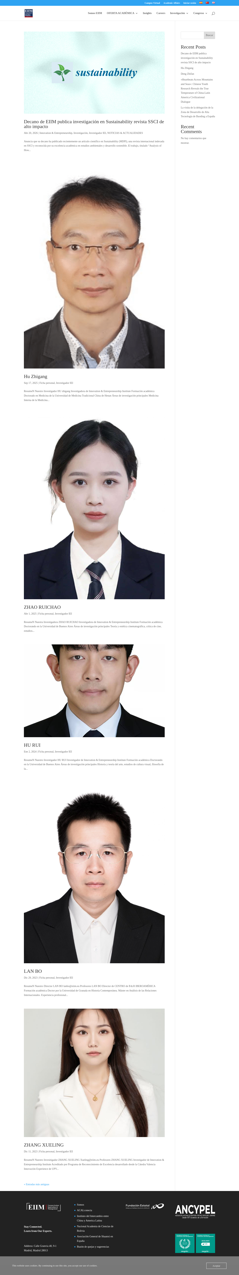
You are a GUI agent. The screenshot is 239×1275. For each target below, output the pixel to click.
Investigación (177, 13)
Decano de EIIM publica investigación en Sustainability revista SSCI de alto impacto (94, 124)
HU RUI (32, 745)
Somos (80, 1204)
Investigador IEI (97, 133)
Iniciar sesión (189, 3)
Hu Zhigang (35, 376)
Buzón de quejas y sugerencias (93, 1246)
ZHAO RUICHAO (42, 607)
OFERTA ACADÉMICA (120, 13)
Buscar (209, 35)
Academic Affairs (171, 3)
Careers (160, 13)
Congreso (198, 13)
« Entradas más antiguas (36, 1184)
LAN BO (33, 971)
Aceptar (216, 1265)
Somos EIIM (95, 13)
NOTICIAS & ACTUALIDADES (125, 133)
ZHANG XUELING (44, 1145)
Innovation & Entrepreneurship (56, 133)
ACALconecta (84, 1210)
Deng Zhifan (187, 73)
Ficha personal (47, 383)
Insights (147, 13)
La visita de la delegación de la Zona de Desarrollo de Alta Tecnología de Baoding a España (198, 112)
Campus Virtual (152, 3)
